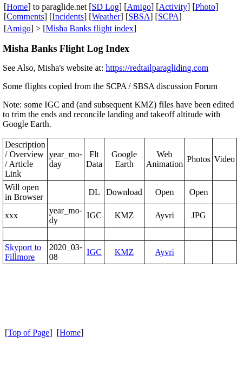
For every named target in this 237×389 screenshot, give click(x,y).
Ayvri (164, 252)
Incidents (68, 16)
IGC (94, 252)
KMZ (124, 252)
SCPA (168, 16)
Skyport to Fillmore (23, 252)
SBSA (139, 16)
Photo (205, 6)
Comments (25, 16)
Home (17, 6)
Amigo (139, 6)
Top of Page (28, 332)
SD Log (105, 6)
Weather (106, 16)
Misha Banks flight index (89, 28)
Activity (173, 6)
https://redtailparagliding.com (157, 67)
